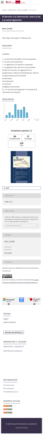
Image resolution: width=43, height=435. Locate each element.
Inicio (4, 10)
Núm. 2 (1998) (22, 10)
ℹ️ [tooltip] (31, 131)
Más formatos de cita (13, 225)
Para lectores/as (8, 385)
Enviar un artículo (13, 332)
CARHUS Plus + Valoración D (13, 346)
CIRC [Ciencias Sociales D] (12, 351)
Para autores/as (8, 388)
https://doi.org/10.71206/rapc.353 (18, 38)
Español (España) (9, 322)
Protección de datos (22, 428)
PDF (7, 188)
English (5, 319)
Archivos (12, 10)
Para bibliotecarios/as (10, 392)
